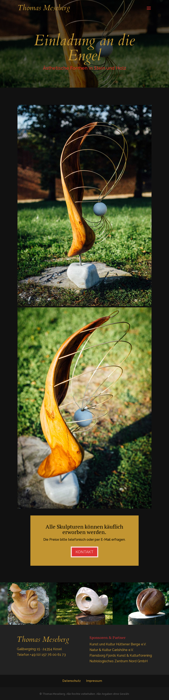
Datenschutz (71, 680)
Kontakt (84, 552)
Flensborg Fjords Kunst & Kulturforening (120, 655)
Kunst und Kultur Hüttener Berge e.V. (117, 644)
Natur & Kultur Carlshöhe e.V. (111, 650)
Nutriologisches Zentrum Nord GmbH (118, 661)
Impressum (94, 680)
